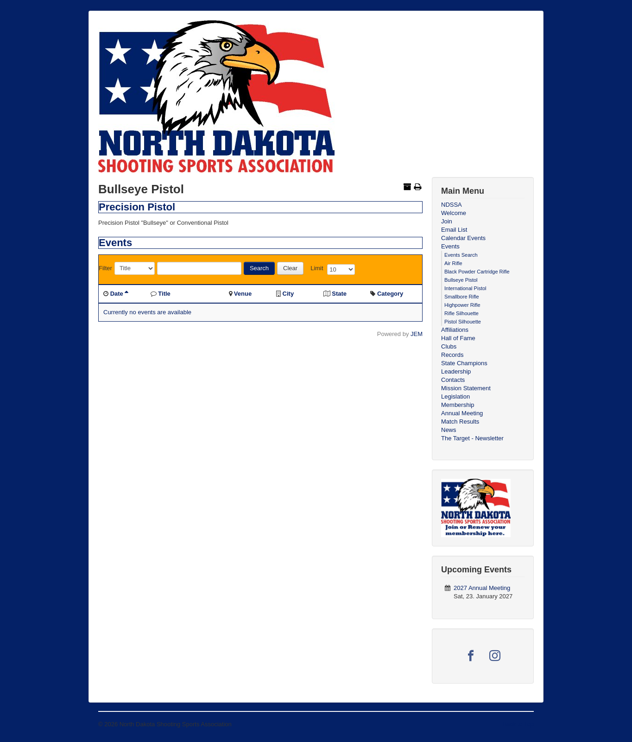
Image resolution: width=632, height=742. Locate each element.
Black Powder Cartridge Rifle (477, 271)
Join (446, 221)
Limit (316, 268)
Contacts (453, 379)
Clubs (448, 346)
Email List (454, 229)
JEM (417, 333)
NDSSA (451, 204)
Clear (290, 268)
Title (164, 293)
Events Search (461, 255)
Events (450, 246)
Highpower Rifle (462, 305)
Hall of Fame (458, 338)
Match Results (460, 421)
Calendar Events (463, 238)
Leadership (456, 371)
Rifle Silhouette (461, 313)
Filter (105, 268)
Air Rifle (453, 263)
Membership (457, 404)
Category (390, 293)
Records (452, 354)
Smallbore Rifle (461, 296)
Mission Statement (466, 388)
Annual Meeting (462, 413)
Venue (243, 293)
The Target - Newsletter (472, 438)
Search (259, 268)
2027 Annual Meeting (482, 587)
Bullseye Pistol (461, 280)
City (288, 293)
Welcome (453, 212)
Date (119, 293)
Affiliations (454, 329)
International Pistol (465, 288)
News (448, 429)
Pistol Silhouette (462, 321)
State (339, 293)
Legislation (455, 396)
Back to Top (518, 724)
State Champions (464, 363)
